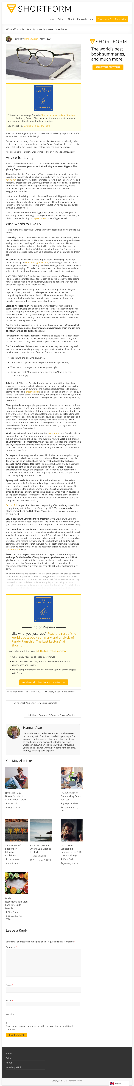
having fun (11, 179)
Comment (11, 946)
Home (52, 19)
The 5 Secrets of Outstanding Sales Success (71, 795)
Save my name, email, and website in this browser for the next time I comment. (39, 1027)
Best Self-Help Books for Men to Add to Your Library (15, 795)
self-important (13, 549)
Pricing (61, 19)
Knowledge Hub (85, 19)
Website (10, 1013)
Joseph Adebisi (70, 802)
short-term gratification (36, 262)
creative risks (32, 391)
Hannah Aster (31, 38)
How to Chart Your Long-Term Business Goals (33, 701)
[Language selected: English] (119, 1083)
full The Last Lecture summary (51, 651)
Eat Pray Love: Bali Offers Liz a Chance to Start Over (40, 847)
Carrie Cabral (39, 854)
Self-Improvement (65, 690)
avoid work (53, 433)
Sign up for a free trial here (37, 125)
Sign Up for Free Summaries (112, 19)
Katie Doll (12, 802)
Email (9, 999)
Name (9, 984)
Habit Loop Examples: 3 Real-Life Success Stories (52, 714)
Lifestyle (52, 690)
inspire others (39, 218)
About (71, 19)
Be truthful (11, 505)
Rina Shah (13, 911)
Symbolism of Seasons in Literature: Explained (12, 849)
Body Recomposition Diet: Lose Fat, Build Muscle (16, 902)
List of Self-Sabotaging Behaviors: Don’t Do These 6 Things (71, 849)
